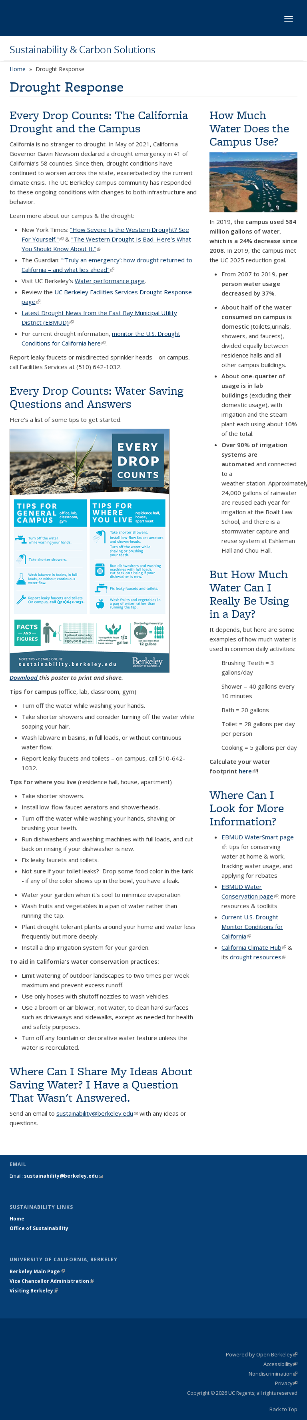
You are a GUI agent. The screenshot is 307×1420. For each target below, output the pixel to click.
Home (18, 69)
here (248, 771)
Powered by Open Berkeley (261, 1354)
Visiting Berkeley (34, 1290)
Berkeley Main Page (37, 1271)
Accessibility (280, 1364)
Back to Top (283, 1409)
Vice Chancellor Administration (52, 1281)
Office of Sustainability (39, 1228)
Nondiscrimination (273, 1373)
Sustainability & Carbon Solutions (82, 49)
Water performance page (110, 281)
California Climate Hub (253, 947)
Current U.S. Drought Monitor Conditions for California (252, 926)
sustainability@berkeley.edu (97, 1113)
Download (24, 677)
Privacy (286, 1383)
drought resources (258, 957)
